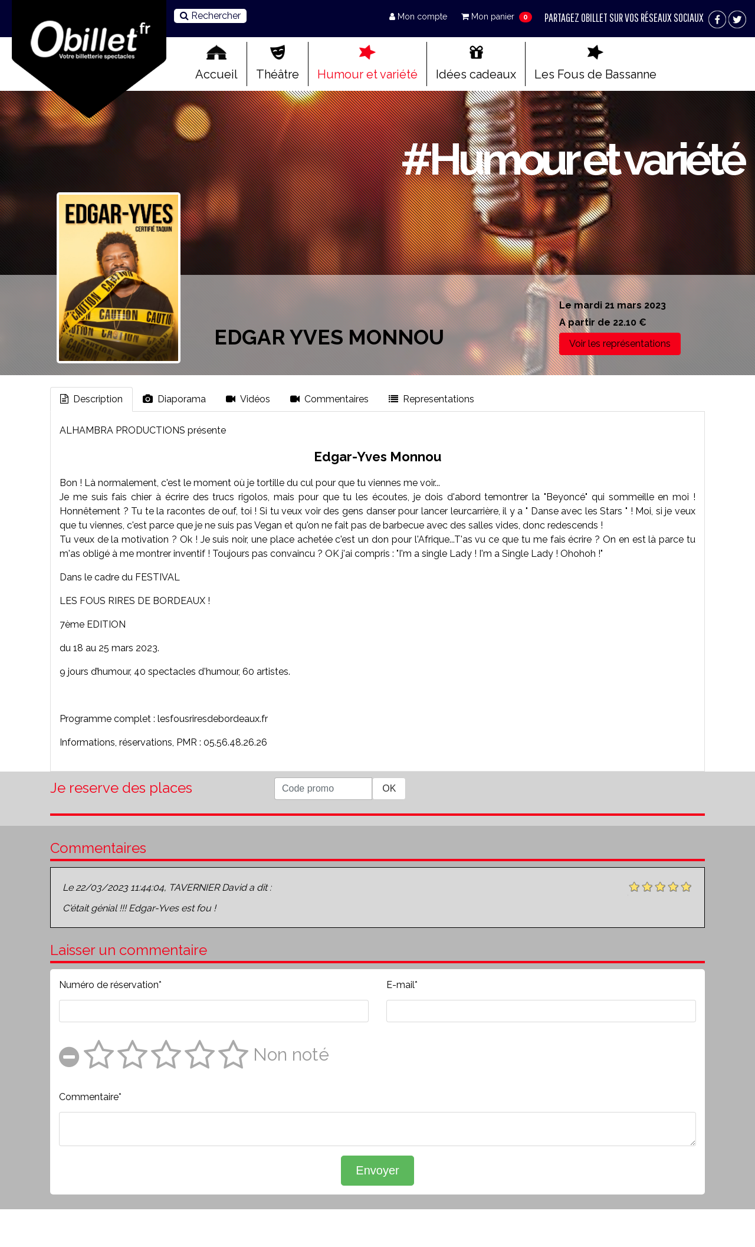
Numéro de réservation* (110, 984)
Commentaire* (90, 1096)
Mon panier (489, 16)
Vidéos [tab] (248, 399)
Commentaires (329, 399)
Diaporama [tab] (174, 399)
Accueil (216, 63)
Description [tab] (91, 399)
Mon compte (419, 16)
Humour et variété (367, 63)
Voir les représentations (620, 343)
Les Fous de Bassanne (595, 63)
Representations (431, 399)
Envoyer (377, 1170)
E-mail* (402, 984)
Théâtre (277, 63)
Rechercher (210, 15)
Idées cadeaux (476, 63)
